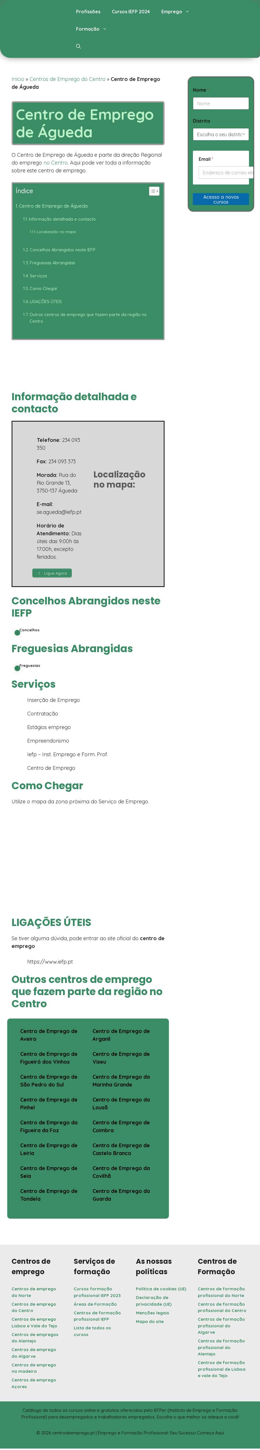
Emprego (178, 11)
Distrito (201, 121)
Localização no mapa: (57, 231)
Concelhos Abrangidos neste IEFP (62, 249)
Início (18, 79)
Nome (201, 90)
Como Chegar (44, 288)
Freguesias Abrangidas (52, 262)
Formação (94, 29)
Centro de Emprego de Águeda (53, 206)
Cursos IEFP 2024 (131, 11)
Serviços (38, 275)
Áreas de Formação (95, 1305)
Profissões (88, 11)
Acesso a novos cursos (221, 199)
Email (206, 159)
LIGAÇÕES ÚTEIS (46, 301)
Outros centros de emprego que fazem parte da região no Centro (88, 318)
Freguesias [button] (27, 668)
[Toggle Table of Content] (151, 191)
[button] (78, 46)
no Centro (55, 162)
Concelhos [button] (27, 632)
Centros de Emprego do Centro (67, 79)
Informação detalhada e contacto (62, 219)
